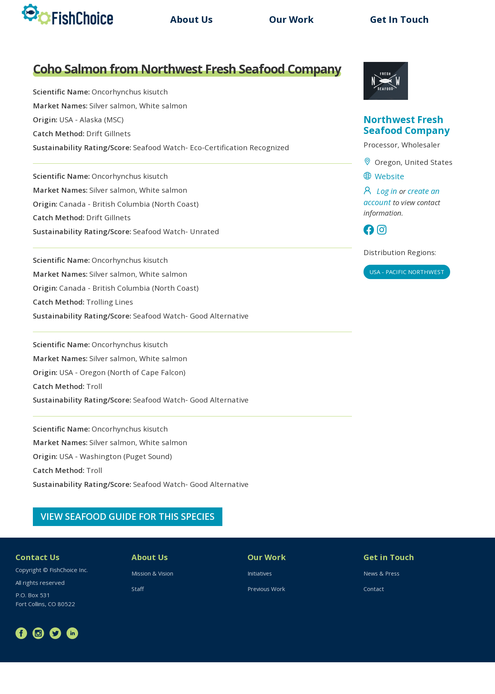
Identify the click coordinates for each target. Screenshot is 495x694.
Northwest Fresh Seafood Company (407, 126)
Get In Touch (400, 19)
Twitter (57, 665)
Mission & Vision (152, 605)
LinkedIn (74, 665)
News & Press (383, 605)
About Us (194, 19)
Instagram (40, 665)
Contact (374, 621)
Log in (387, 194)
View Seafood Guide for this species (128, 547)
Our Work (293, 19)
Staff (137, 621)
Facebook (23, 665)
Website (389, 179)
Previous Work (267, 621)
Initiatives (260, 605)
